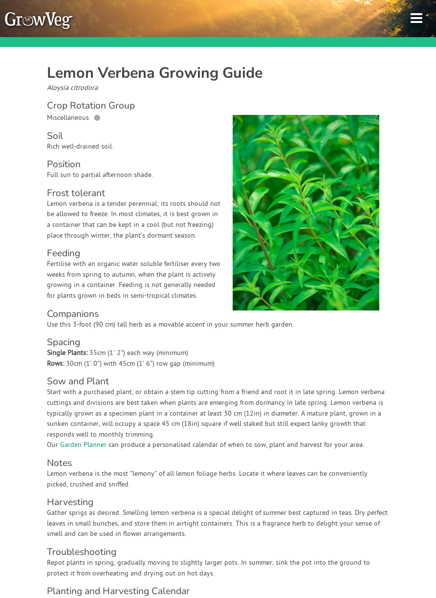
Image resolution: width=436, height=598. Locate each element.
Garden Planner (83, 445)
